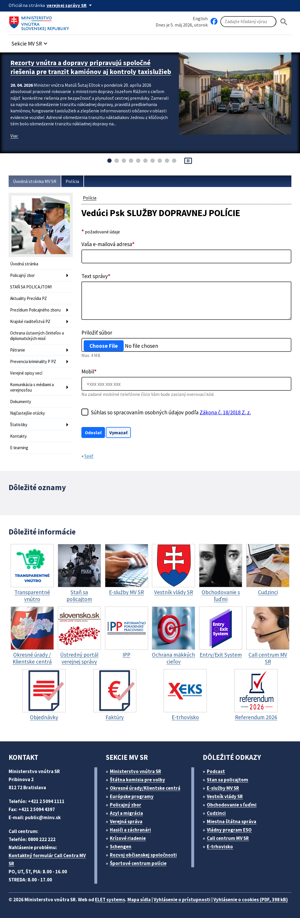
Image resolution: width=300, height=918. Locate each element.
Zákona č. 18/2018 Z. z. (225, 412)
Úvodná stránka (24, 264)
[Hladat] (283, 22)
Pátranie (17, 350)
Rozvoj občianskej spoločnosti (143, 855)
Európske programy (132, 796)
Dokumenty (20, 401)
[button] (30, 41)
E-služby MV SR (223, 788)
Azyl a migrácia (126, 813)
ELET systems (110, 899)
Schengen (120, 846)
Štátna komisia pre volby (137, 780)
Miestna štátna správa (231, 821)
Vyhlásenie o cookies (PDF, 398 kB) (250, 899)
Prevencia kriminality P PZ (33, 361)
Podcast (216, 771)
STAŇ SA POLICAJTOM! (31, 287)
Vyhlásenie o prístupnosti (182, 899)
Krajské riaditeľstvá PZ (30, 321)
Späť (88, 456)
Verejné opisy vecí (26, 373)
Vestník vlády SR (225, 796)
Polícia (72, 181)
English (200, 18)
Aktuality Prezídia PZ (28, 298)
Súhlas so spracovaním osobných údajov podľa (171, 412)
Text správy (95, 276)
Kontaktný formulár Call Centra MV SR (47, 859)
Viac (14, 136)
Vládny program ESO (229, 830)
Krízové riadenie (128, 838)
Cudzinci (216, 813)
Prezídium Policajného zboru (35, 310)
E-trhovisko (220, 846)
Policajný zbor (22, 275)
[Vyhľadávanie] (248, 21)
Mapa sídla (139, 899)
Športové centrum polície (138, 863)
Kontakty (18, 436)
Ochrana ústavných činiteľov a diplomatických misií (37, 335)
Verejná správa (126, 821)
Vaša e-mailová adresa (108, 244)
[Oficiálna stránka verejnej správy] (70, 5)
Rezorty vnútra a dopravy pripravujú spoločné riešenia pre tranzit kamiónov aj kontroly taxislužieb (90, 67)
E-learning (19, 447)
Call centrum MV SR (228, 838)
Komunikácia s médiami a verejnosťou (32, 387)
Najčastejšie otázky (27, 413)
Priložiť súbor (96, 332)
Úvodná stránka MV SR (34, 181)
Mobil (89, 371)
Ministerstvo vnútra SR (135, 771)
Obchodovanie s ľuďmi (232, 805)
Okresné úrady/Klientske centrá (145, 788)
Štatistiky (18, 424)
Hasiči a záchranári (130, 830)
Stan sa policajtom (227, 780)
